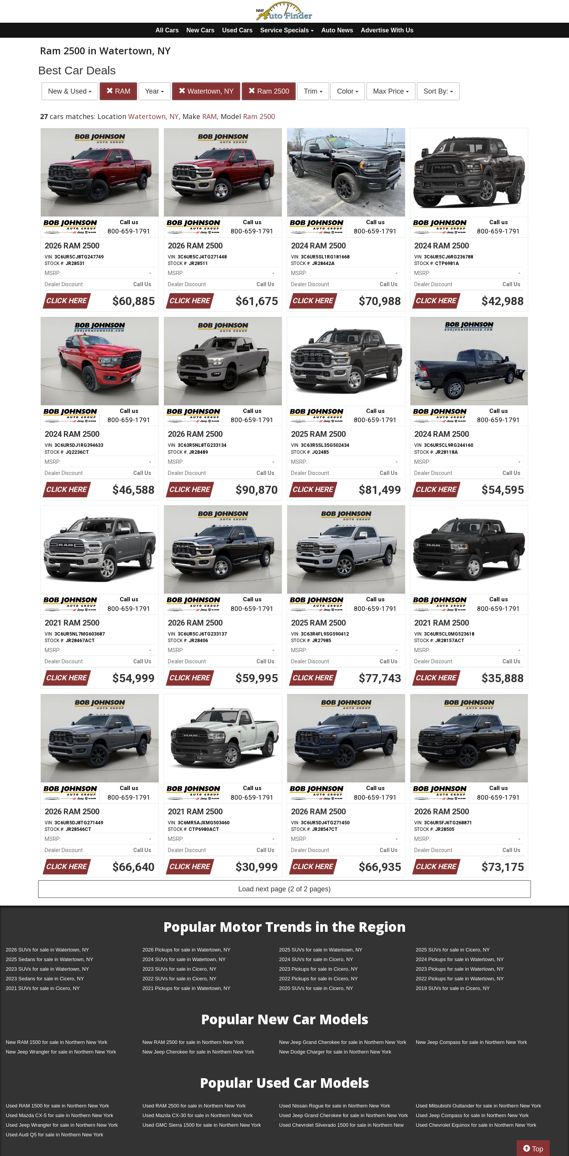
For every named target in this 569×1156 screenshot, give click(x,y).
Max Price (391, 91)
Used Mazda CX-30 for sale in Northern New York (197, 1115)
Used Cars (237, 30)
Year (154, 91)
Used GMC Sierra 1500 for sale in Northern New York (201, 1125)
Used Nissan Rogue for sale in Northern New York (334, 1106)
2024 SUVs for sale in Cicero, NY (316, 959)
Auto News (337, 30)
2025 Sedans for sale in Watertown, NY (49, 959)
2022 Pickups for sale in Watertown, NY (460, 979)
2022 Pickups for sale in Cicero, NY (318, 979)
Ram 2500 (268, 91)
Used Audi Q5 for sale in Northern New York (54, 1135)
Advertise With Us (387, 30)
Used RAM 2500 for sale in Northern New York (194, 1106)
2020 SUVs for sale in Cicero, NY (316, 988)
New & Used (70, 91)
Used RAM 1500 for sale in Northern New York (57, 1106)
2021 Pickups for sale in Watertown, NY (186, 988)
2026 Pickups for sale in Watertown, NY (186, 950)
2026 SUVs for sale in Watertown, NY (47, 950)
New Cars (200, 30)
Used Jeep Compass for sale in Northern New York (472, 1115)
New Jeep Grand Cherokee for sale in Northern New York (342, 1042)
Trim (313, 91)
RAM (118, 91)
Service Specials (287, 30)
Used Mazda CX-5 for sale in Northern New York (59, 1115)
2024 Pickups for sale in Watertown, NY (460, 959)
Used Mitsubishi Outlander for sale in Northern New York (478, 1106)
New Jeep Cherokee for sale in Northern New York (198, 1052)
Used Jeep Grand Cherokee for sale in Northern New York (343, 1115)
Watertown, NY (206, 91)
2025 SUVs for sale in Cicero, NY (453, 950)
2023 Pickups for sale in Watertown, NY (460, 969)
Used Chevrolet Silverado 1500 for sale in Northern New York (341, 1126)
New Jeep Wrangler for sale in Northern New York (61, 1052)
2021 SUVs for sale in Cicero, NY (43, 988)
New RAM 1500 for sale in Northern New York (56, 1042)
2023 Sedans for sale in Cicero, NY (45, 979)
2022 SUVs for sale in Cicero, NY (179, 979)
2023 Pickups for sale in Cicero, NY (318, 969)
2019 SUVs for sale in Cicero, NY (453, 988)
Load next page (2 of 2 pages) (284, 889)
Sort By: (438, 91)
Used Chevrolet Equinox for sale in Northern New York (476, 1125)
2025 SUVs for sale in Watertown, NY (320, 950)
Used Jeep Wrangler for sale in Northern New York (62, 1125)
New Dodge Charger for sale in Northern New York (335, 1052)
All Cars (167, 30)
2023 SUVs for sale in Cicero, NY (179, 969)
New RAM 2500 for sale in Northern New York (193, 1042)
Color (347, 91)
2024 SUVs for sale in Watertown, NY (184, 959)
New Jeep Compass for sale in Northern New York (471, 1042)
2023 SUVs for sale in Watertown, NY (47, 969)
